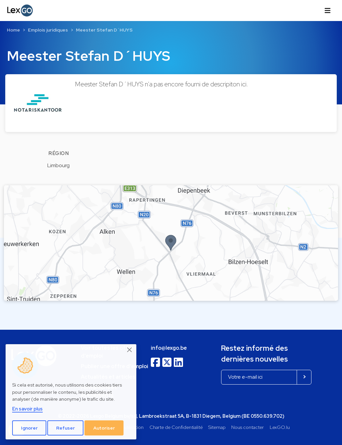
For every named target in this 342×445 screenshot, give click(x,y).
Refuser (65, 428)
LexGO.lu (280, 427)
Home (13, 30)
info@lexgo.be (169, 348)
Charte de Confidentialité (176, 427)
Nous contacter (247, 427)
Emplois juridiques (48, 30)
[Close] (130, 350)
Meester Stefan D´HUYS (104, 30)
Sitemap (217, 427)
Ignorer (29, 428)
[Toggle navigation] (327, 10)
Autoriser (104, 428)
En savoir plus (27, 409)
